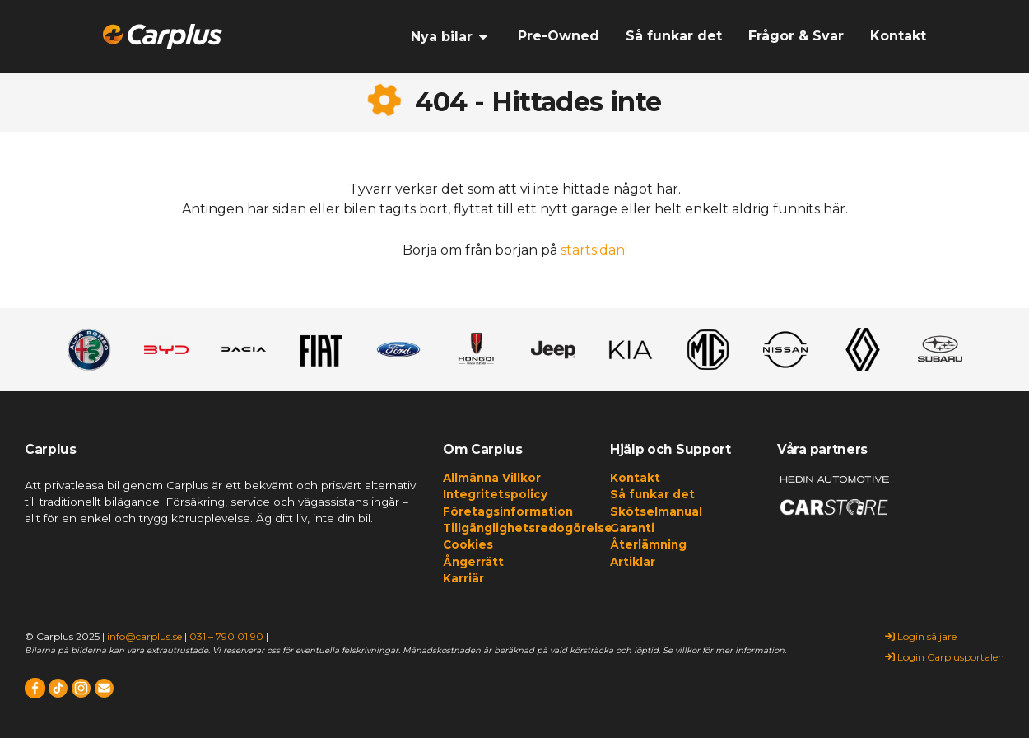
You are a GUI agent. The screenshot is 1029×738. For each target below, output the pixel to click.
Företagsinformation (508, 511)
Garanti (632, 528)
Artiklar (632, 561)
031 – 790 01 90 (226, 636)
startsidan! (594, 250)
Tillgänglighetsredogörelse (514, 528)
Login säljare (921, 636)
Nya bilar (442, 36)
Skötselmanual (656, 511)
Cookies (468, 544)
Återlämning (648, 544)
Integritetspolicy (495, 494)
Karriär (463, 578)
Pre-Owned (558, 36)
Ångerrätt (473, 561)
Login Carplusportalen (944, 657)
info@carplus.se (144, 636)
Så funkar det (674, 36)
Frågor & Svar (796, 36)
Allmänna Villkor (492, 477)
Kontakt (898, 36)
